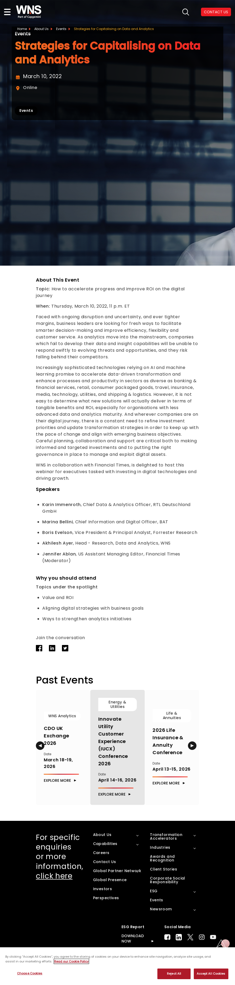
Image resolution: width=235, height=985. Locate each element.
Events (61, 29)
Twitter (190, 937)
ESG (153, 891)
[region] (117, 966)
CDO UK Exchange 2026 (56, 735)
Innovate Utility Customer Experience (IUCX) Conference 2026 (113, 741)
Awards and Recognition (162, 858)
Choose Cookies (30, 973)
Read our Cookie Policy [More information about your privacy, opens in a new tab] (71, 961)
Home (22, 29)
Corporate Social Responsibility (167, 880)
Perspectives (106, 897)
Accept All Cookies (211, 973)
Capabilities (105, 843)
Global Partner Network (117, 870)
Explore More (57, 780)
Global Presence (110, 879)
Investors (102, 888)
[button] (40, 745)
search (186, 12)
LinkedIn (179, 937)
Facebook (167, 937)
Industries (160, 847)
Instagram (202, 937)
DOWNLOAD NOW (132, 938)
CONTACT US (216, 12)
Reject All (174, 973)
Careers (101, 852)
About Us (41, 29)
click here (54, 876)
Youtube (213, 937)
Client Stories (163, 869)
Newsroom (161, 909)
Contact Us (104, 861)
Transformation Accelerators (166, 836)
